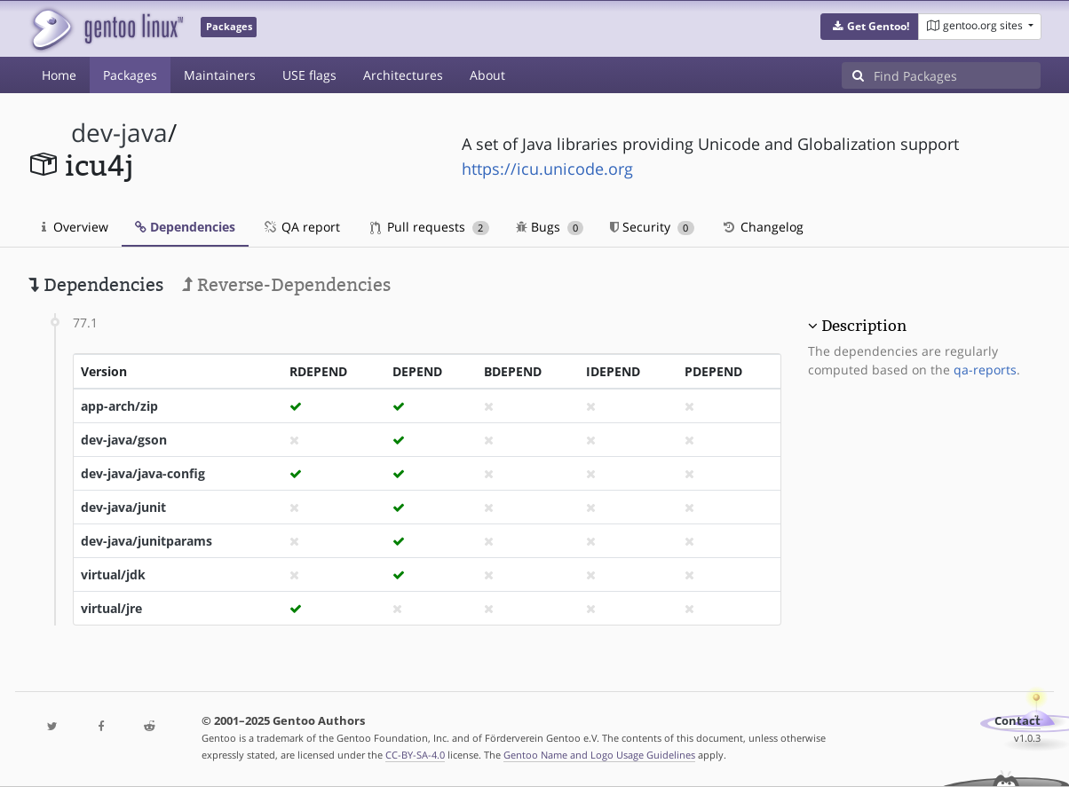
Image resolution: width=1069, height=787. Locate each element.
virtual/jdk (113, 574)
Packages (130, 75)
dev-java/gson (124, 439)
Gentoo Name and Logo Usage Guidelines (599, 754)
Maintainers (220, 75)
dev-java (119, 132)
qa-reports (985, 369)
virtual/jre (111, 608)
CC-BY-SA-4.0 (415, 754)
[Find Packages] (957, 75)
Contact (1017, 720)
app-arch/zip (119, 405)
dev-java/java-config (143, 473)
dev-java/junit (123, 507)
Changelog (762, 226)
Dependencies (185, 226)
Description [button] (864, 325)
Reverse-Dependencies (286, 284)
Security (652, 226)
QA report (301, 226)
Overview (75, 226)
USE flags (309, 75)
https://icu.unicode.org (547, 168)
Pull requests (429, 226)
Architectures (403, 75)
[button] (869, 26)
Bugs (550, 226)
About (487, 75)
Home (59, 75)
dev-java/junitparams (146, 540)
